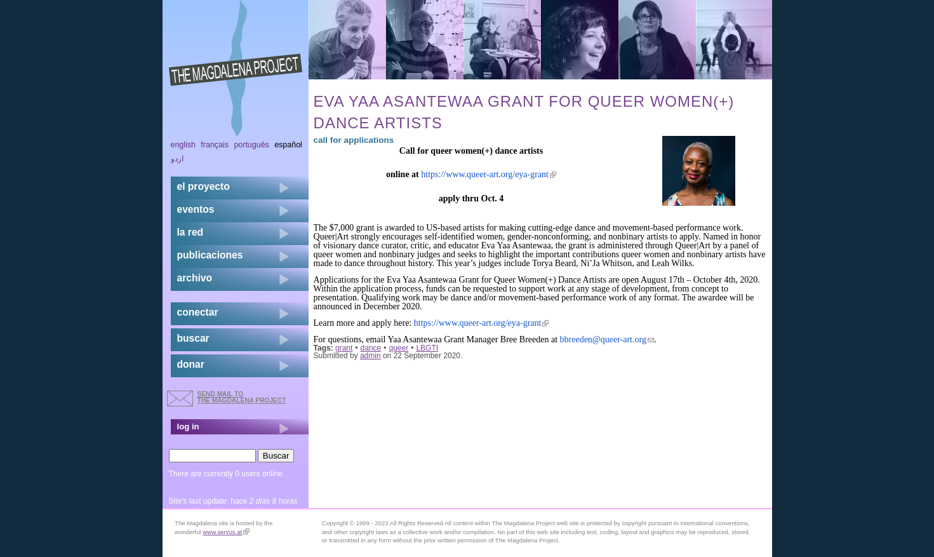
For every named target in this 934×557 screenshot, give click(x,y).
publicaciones (210, 255)
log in (188, 426)
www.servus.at (226, 531)
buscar (193, 338)
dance (371, 348)
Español (288, 144)
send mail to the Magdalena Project (241, 397)
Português (251, 144)
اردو (177, 158)
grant (343, 348)
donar (190, 364)
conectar (197, 312)
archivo (194, 277)
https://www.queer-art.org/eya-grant (488, 174)
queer (398, 348)
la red (190, 232)
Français (215, 144)
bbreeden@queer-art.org (607, 339)
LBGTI (427, 348)
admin (370, 355)
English (183, 144)
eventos (196, 209)
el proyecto (203, 186)
